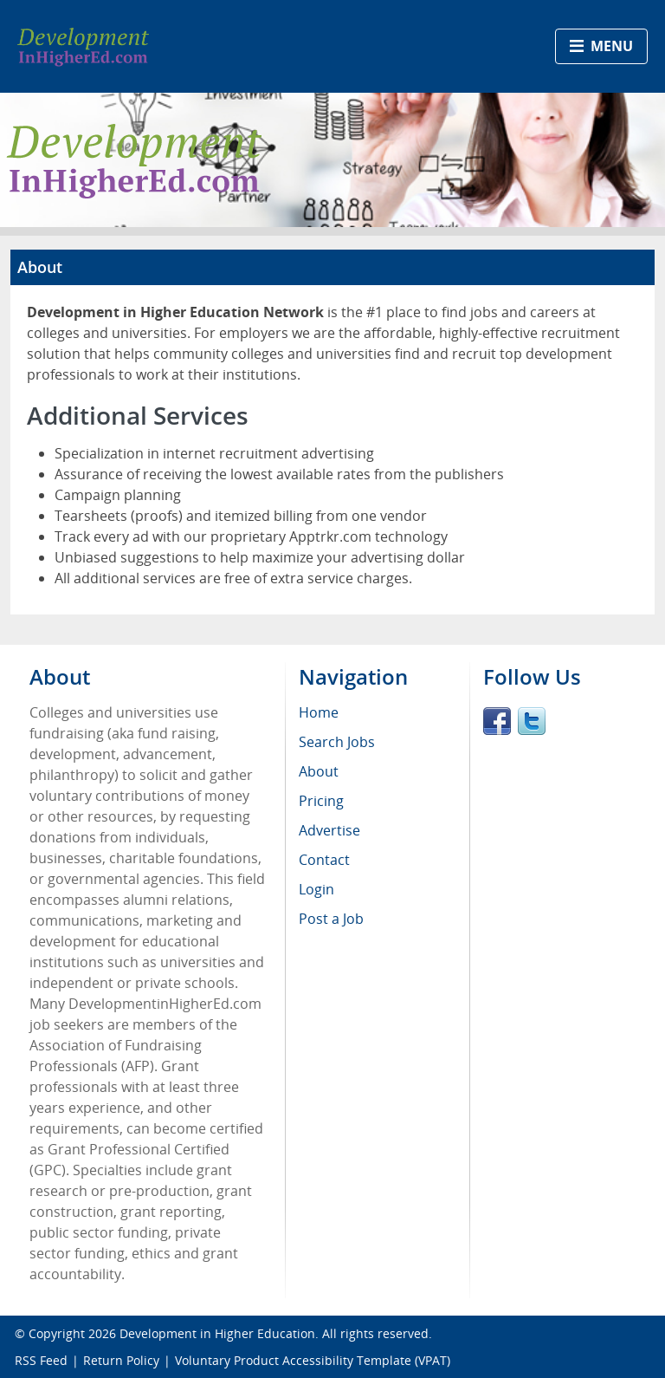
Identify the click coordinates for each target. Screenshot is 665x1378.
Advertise (329, 830)
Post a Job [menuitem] (331, 918)
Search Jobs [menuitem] (337, 741)
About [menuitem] (319, 771)
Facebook (497, 721)
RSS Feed (41, 1360)
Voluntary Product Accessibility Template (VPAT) (312, 1360)
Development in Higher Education (217, 1333)
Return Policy (121, 1360)
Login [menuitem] (316, 889)
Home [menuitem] (319, 712)
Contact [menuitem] (324, 859)
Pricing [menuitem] (321, 800)
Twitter (532, 721)
